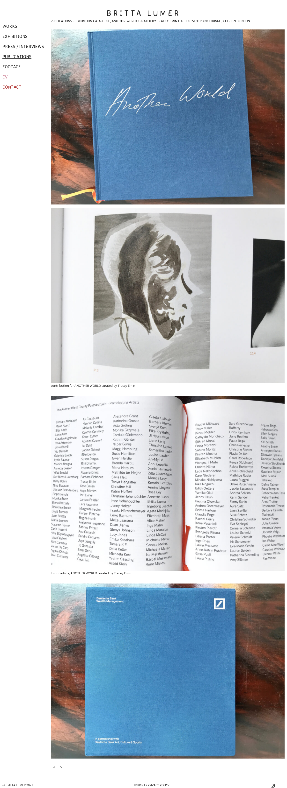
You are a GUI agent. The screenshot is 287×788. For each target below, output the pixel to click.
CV (5, 76)
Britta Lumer (144, 13)
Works (9, 26)
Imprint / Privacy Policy (151, 785)
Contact (12, 87)
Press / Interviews (23, 46)
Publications (16, 56)
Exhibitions (15, 36)
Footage (11, 66)
